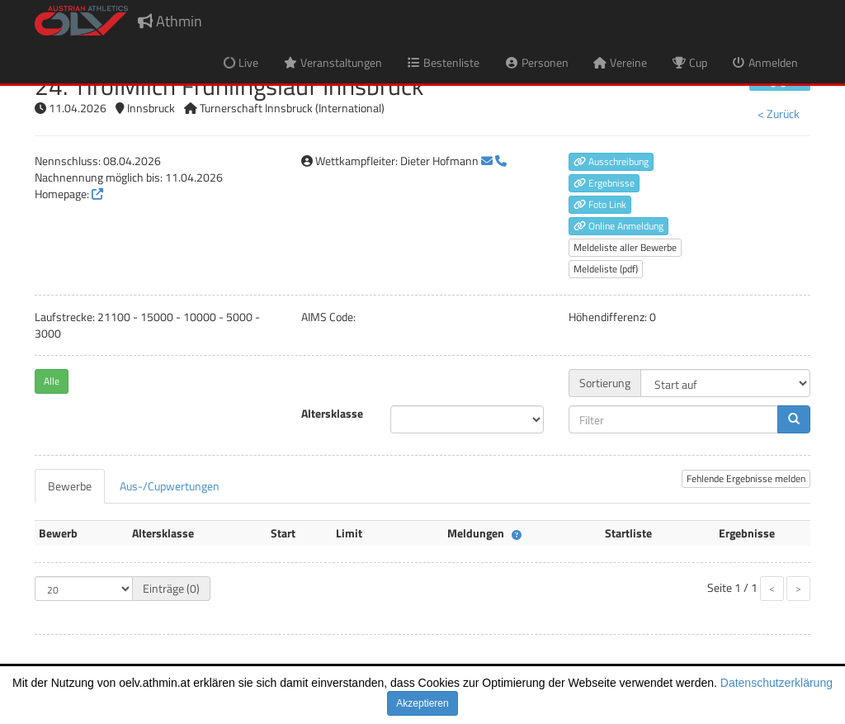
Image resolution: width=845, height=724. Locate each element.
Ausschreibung (611, 161)
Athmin (170, 21)
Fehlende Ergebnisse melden (746, 478)
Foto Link (600, 204)
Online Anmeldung (618, 226)
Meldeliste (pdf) (606, 269)
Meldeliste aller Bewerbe (625, 247)
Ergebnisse (604, 183)
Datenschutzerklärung (776, 682)
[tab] (70, 486)
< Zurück (779, 113)
